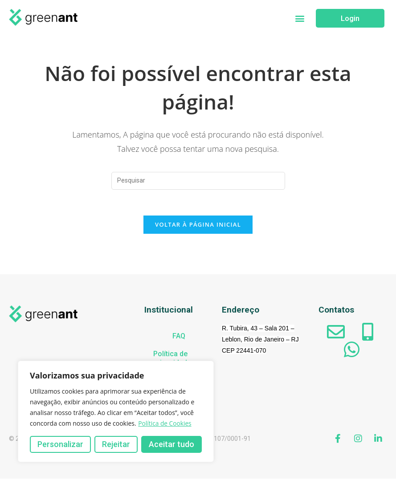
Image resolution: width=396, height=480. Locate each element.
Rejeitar (116, 444)
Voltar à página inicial (198, 226)
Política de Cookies (165, 423)
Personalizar (60, 444)
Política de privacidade (172, 359)
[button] (299, 18)
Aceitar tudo (171, 444)
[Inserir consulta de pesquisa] (198, 181)
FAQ (178, 337)
